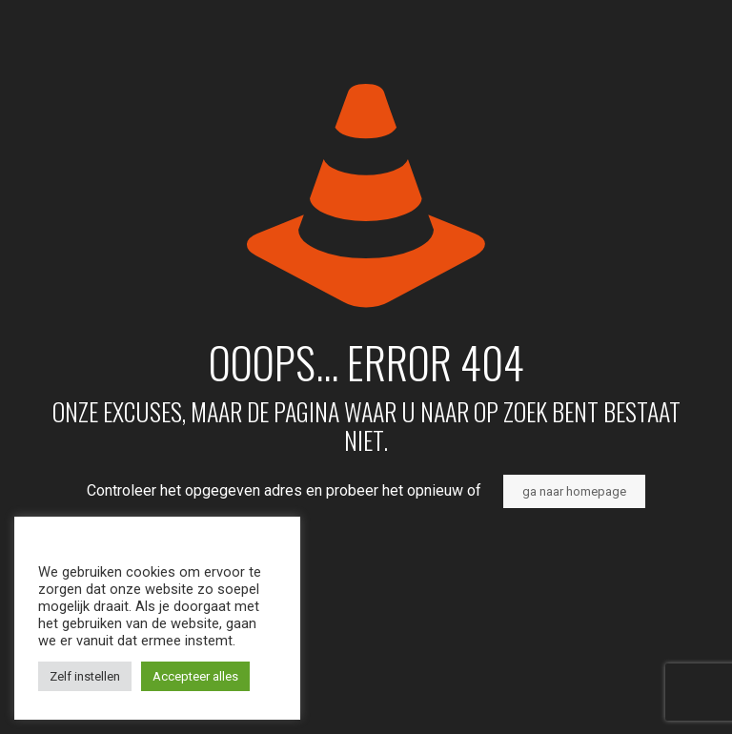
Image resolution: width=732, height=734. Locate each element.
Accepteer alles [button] (195, 676)
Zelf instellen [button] (85, 676)
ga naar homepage (574, 491)
